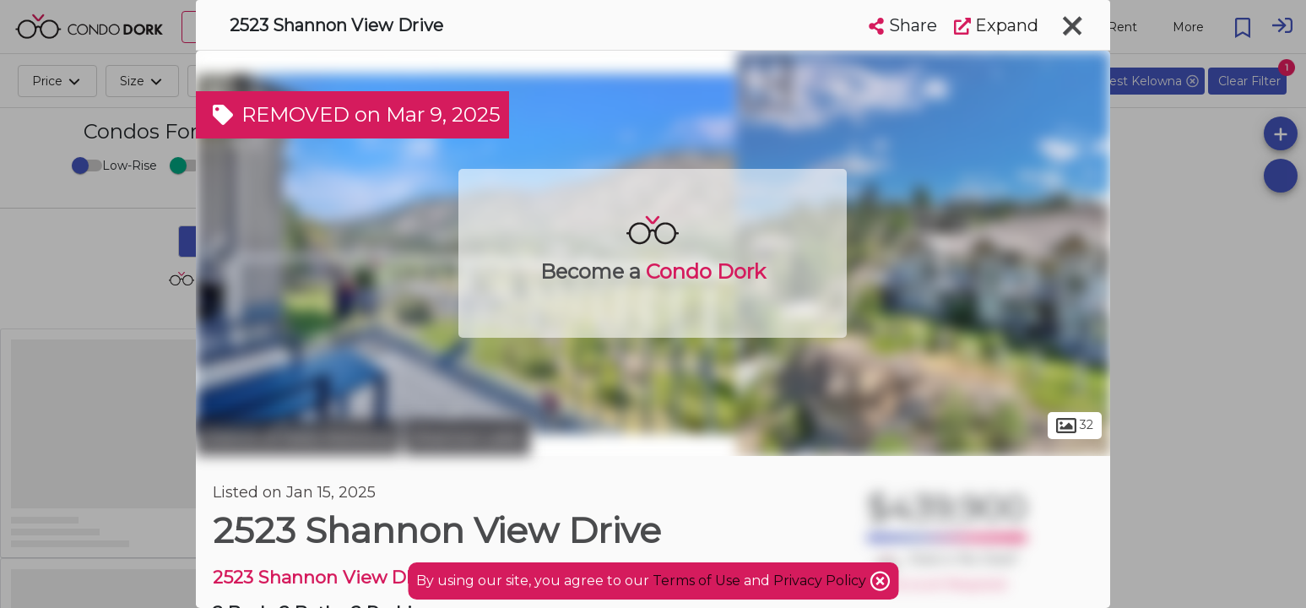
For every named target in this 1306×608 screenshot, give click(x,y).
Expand (996, 25)
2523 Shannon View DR (316, 577)
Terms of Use (696, 581)
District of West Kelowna (298, 437)
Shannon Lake (467, 437)
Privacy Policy (821, 581)
